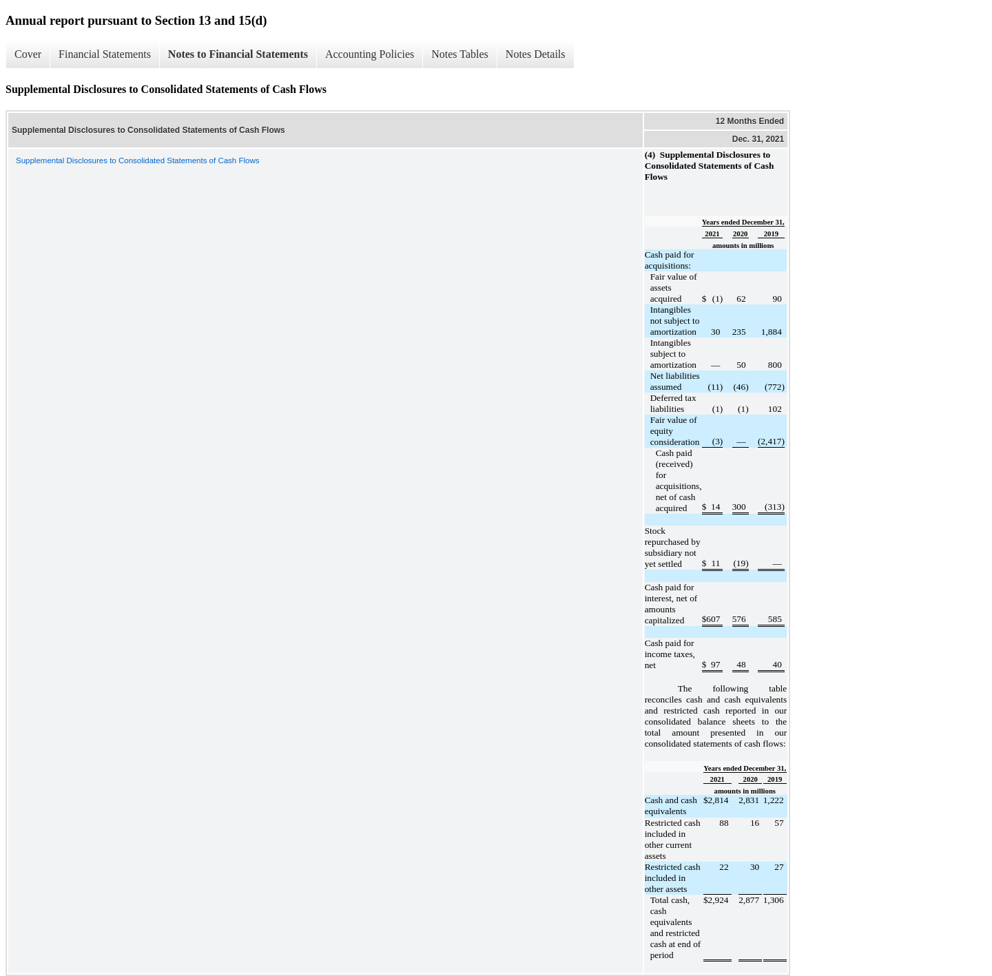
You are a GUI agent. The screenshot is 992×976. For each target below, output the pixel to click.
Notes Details (536, 54)
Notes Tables (459, 54)
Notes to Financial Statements (238, 54)
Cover (27, 54)
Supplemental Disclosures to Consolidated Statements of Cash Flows (137, 160)
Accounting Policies (369, 54)
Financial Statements (105, 54)
